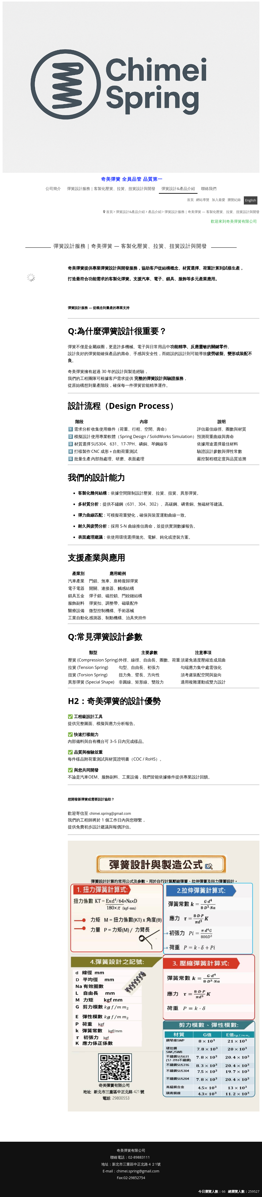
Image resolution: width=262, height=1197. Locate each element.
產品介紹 (154, 211)
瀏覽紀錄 (234, 199)
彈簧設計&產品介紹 (130, 211)
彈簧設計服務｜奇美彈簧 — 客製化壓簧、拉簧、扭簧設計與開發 (212, 211)
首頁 (109, 211)
